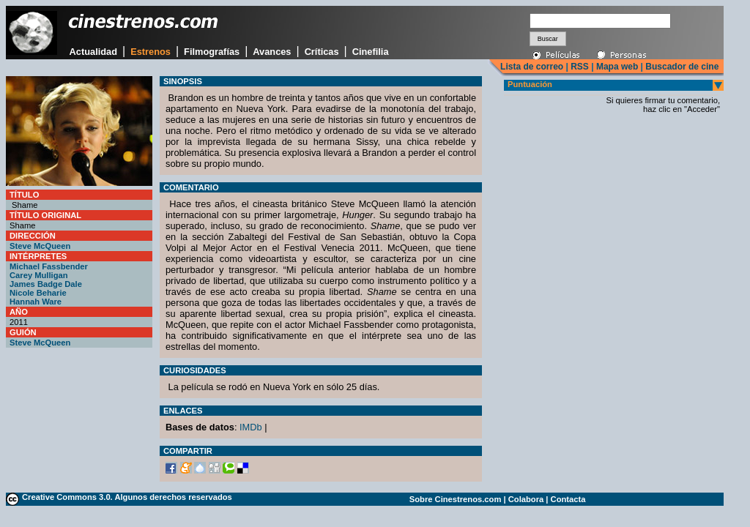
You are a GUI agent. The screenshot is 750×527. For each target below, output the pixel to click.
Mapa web (617, 66)
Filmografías (212, 51)
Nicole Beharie (38, 292)
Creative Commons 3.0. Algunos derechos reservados (127, 497)
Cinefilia (370, 51)
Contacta (568, 499)
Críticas (322, 51)
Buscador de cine (681, 66)
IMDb (251, 427)
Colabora (526, 499)
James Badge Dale (46, 284)
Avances (272, 51)
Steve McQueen (40, 246)
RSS (580, 66)
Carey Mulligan (39, 275)
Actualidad (93, 51)
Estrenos (150, 51)
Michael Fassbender (49, 266)
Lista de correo (531, 66)
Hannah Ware (36, 301)
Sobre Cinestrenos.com (455, 499)
